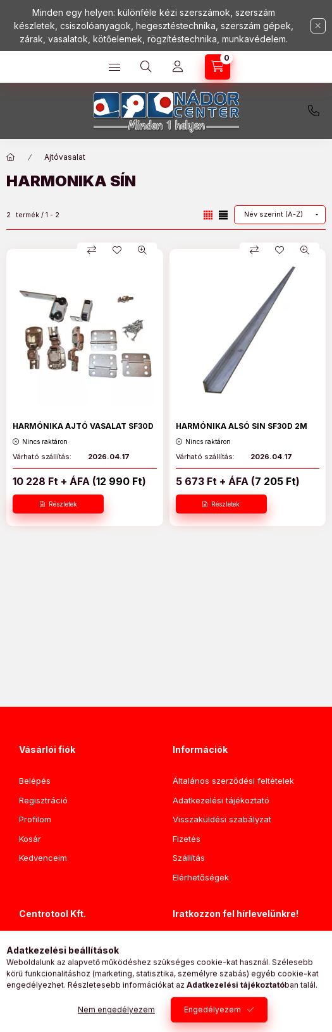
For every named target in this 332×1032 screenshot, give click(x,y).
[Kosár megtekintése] (217, 67)
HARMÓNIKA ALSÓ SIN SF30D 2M (241, 426)
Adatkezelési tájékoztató (221, 800)
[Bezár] (318, 25)
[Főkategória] (10, 157)
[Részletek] (58, 504)
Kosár (30, 839)
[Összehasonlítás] (91, 250)
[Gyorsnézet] (142, 250)
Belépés (35, 781)
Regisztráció (43, 800)
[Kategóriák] (114, 67)
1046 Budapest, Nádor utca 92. (95, 945)
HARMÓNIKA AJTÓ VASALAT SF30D (83, 426)
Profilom (35, 819)
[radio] (223, 215)
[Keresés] (146, 67)
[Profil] (177, 67)
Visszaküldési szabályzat (222, 819)
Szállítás (189, 858)
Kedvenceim (43, 858)
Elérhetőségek (201, 877)
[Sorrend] (280, 214)
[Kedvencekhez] (117, 250)
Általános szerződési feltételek (233, 781)
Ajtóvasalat (64, 157)
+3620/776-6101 (314, 111)
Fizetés (186, 839)
